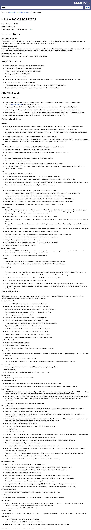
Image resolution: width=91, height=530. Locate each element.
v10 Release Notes (24, 12)
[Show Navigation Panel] (2, 3)
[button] (81, 7)
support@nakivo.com (16, 104)
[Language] (87, 7)
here (31, 29)
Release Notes (13, 12)
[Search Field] (42, 7)
